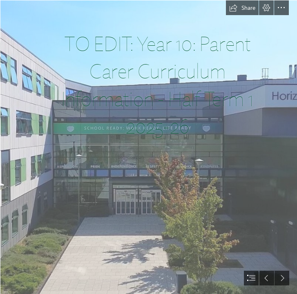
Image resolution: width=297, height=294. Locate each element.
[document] (148, 147)
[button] (242, 7)
